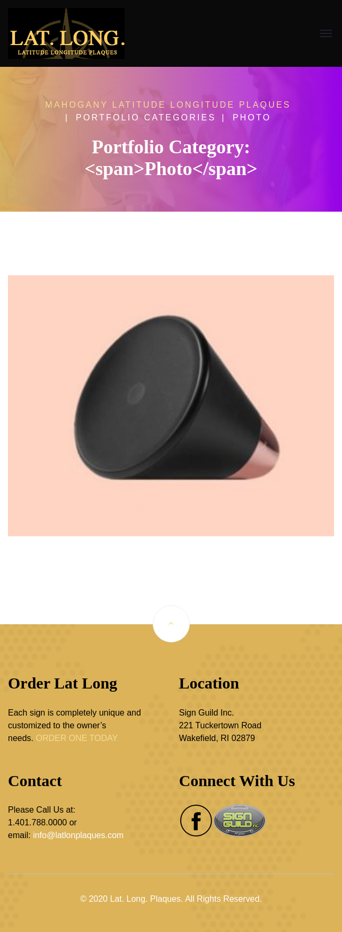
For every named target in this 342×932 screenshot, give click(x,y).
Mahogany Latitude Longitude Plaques (168, 104)
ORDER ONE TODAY (77, 738)
